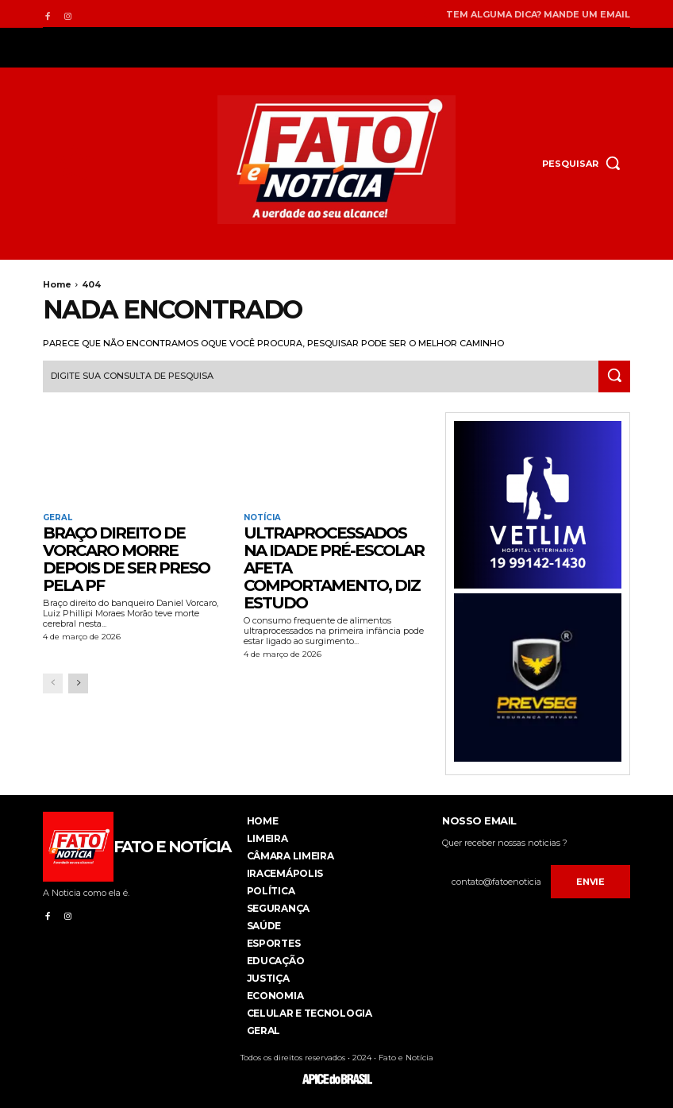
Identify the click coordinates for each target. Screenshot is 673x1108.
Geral (57, 518)
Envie (590, 881)
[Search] (614, 376)
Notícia (262, 518)
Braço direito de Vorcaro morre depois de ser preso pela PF (126, 559)
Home (57, 284)
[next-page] (78, 683)
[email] (496, 881)
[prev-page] (53, 683)
